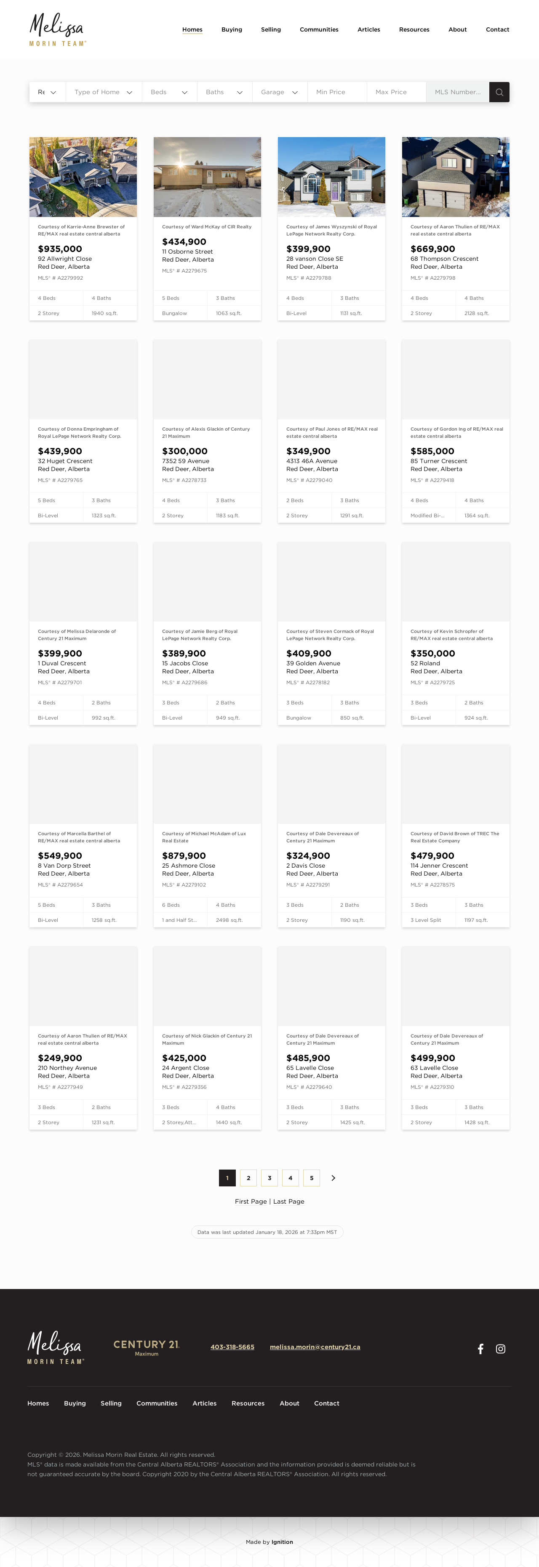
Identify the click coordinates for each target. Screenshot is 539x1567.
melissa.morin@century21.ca (315, 1347)
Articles (369, 29)
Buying (231, 29)
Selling (271, 29)
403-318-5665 (232, 1347)
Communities (319, 29)
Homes (192, 29)
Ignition (282, 1542)
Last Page (288, 1201)
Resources (414, 29)
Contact (498, 29)
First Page (251, 1201)
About (457, 29)
